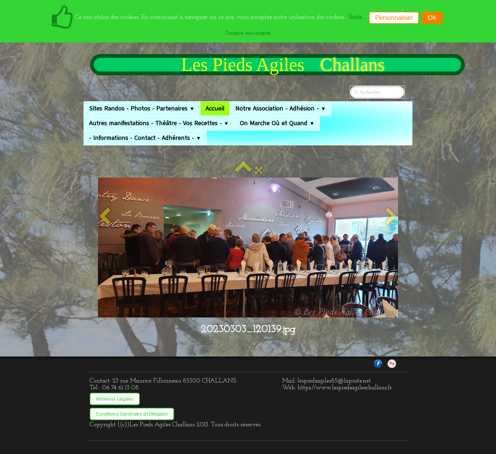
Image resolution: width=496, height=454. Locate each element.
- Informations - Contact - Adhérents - (145, 138)
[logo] (277, 64)
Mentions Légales (115, 399)
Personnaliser (394, 17)
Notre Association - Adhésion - (280, 108)
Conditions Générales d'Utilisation (132, 414)
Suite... (356, 17)
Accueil (215, 108)
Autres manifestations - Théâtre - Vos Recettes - (159, 123)
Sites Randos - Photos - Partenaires (142, 108)
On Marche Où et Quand (277, 123)
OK (432, 17)
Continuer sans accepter (248, 33)
